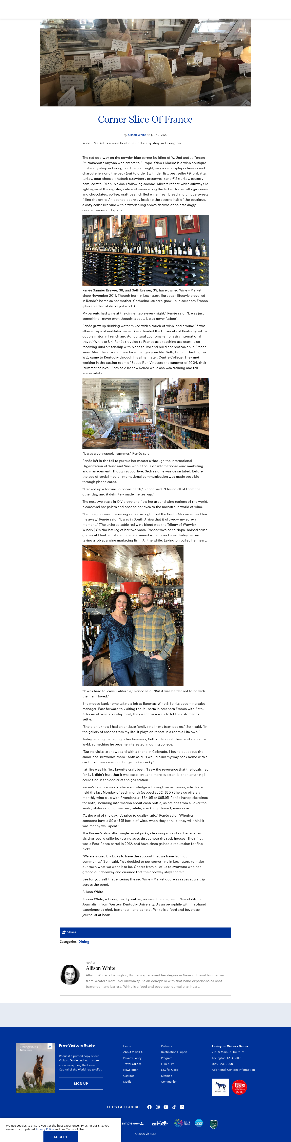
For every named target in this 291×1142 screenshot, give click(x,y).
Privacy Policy (132, 1058)
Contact (128, 1075)
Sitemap (166, 1075)
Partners (166, 1046)
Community (168, 1081)
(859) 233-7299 (222, 1063)
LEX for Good (169, 1069)
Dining (83, 941)
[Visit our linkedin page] (182, 1107)
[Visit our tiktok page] (174, 1107)
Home (127, 1046)
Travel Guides (132, 1063)
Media (127, 1081)
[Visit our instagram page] (158, 1107)
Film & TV (167, 1063)
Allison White (137, 135)
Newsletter (130, 1069)
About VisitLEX (133, 1052)
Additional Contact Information (233, 1069)
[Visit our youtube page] (166, 1107)
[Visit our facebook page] (149, 1107)
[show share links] (69, 932)
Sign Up (81, 1083)
